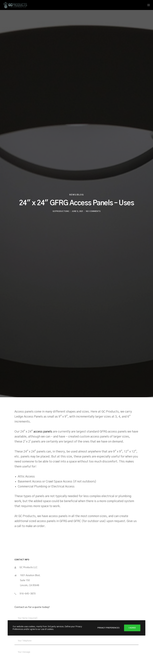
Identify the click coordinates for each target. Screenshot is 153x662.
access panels (43, 431)
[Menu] (148, 5)
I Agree (132, 628)
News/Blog (76, 195)
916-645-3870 (28, 594)
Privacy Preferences (108, 628)
